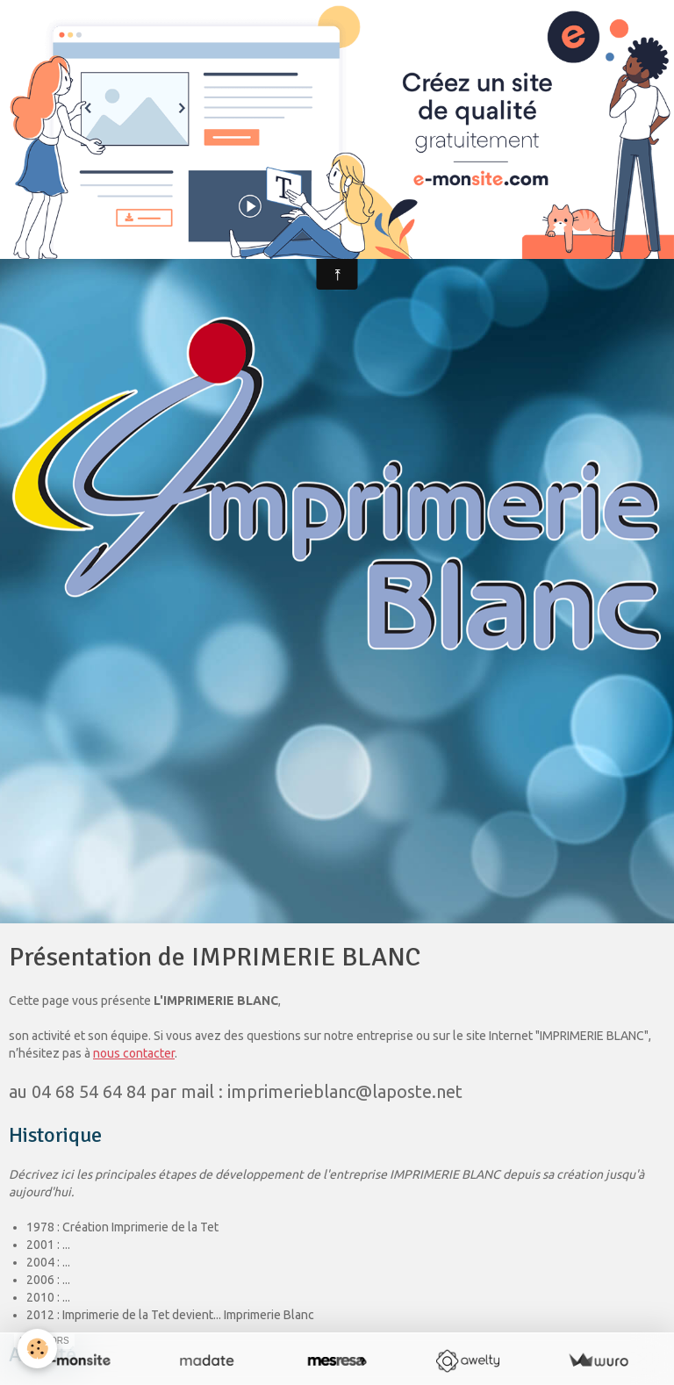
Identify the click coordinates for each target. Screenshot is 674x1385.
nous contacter (134, 1053)
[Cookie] (37, 1348)
